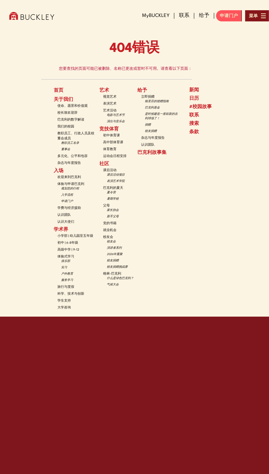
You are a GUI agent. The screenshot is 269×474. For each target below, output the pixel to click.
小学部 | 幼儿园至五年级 (75, 236)
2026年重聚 (114, 254)
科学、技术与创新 (70, 293)
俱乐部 (65, 261)
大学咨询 (64, 307)
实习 (64, 267)
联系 (191, 115)
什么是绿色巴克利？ (120, 278)
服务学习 (67, 280)
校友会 (108, 237)
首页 (58, 90)
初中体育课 (111, 135)
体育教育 (110, 149)
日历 (191, 98)
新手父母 (113, 216)
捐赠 (148, 125)
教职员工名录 (70, 143)
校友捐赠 (113, 260)
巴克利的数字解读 (70, 119)
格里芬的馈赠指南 (157, 101)
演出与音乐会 (116, 121)
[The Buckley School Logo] (31, 16)
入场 (58, 171)
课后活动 (110, 170)
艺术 (104, 90)
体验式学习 (65, 256)
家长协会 (113, 210)
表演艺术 (110, 103)
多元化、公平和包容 (72, 156)
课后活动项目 (116, 175)
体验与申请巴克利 (70, 184)
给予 (142, 90)
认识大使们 (65, 221)
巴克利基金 (152, 107)
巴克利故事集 (151, 152)
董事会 (65, 149)
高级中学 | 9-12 (68, 249)
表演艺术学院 (116, 181)
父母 (106, 205)
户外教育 (67, 274)
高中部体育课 (113, 142)
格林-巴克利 (112, 273)
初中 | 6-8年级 (67, 242)
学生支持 (64, 300)
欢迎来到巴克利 (69, 177)
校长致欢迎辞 (67, 112)
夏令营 (111, 192)
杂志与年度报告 (69, 163)
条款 (191, 132)
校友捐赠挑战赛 (117, 267)
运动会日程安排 (115, 156)
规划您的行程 (70, 188)
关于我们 (63, 99)
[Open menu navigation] (257, 15)
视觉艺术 (110, 96)
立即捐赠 (148, 96)
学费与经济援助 (69, 208)
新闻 (191, 90)
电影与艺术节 (116, 115)
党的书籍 (110, 223)
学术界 (61, 230)
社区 (104, 164)
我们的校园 (65, 126)
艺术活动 (110, 110)
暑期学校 (113, 199)
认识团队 (64, 215)
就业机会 (110, 230)
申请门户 (67, 201)
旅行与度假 (65, 287)
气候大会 (113, 284)
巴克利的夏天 (113, 188)
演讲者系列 (114, 248)
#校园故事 (198, 107)
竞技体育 (109, 129)
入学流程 (67, 195)
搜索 (191, 123)
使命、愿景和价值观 (72, 106)
